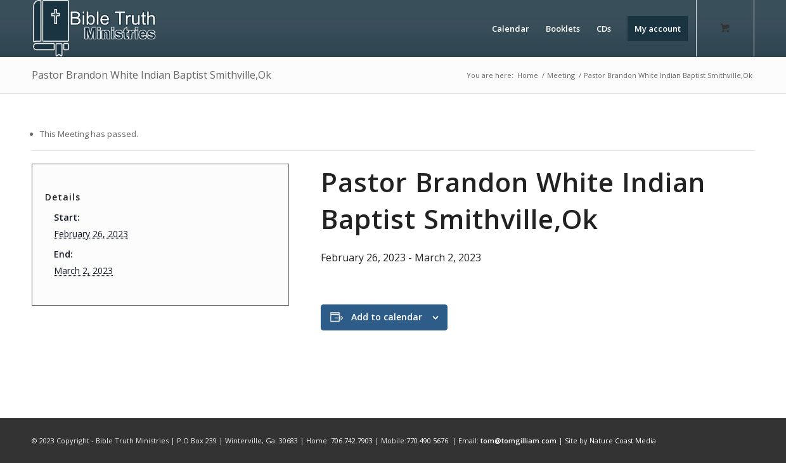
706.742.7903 (352, 440)
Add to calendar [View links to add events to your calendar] (386, 317)
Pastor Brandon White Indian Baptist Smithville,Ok (151, 75)
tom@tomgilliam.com (518, 440)
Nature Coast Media (623, 440)
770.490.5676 (427, 440)
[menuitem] (511, 28)
